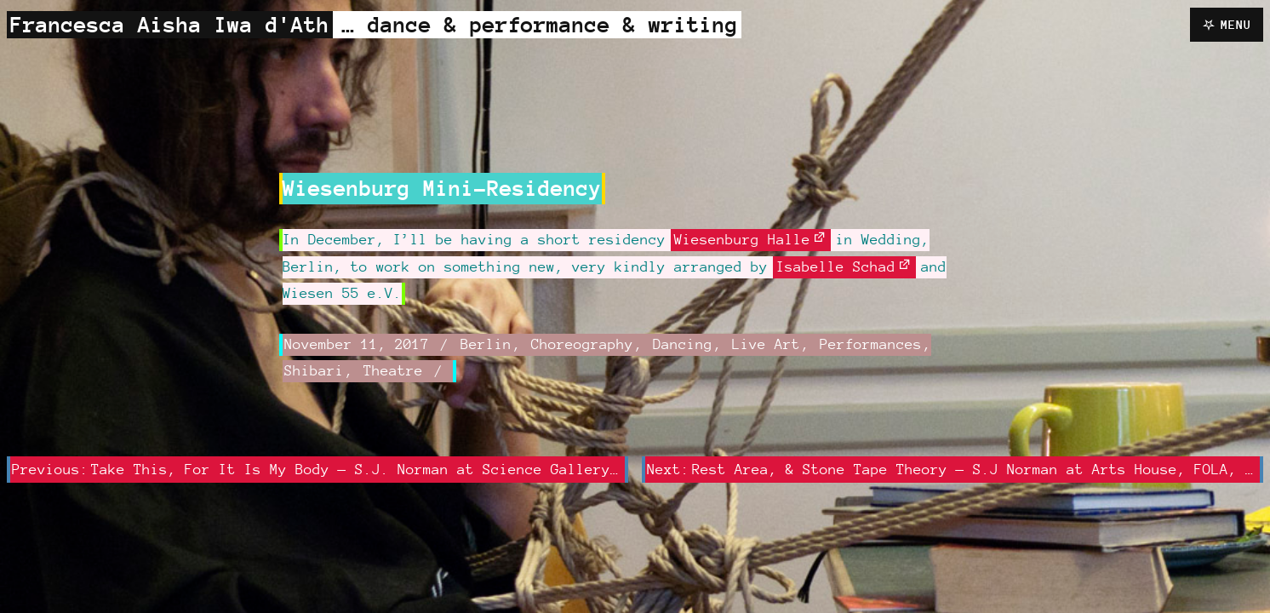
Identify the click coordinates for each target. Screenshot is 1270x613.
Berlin (486, 343)
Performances (871, 343)
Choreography (582, 343)
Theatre (393, 370)
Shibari (314, 370)
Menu (1236, 24)
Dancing (682, 343)
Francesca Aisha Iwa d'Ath (169, 24)
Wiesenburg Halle (742, 239)
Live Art (766, 343)
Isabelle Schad (835, 266)
